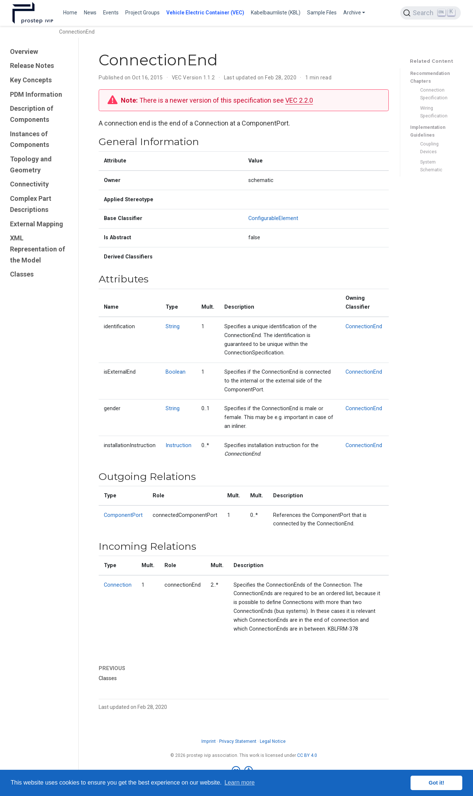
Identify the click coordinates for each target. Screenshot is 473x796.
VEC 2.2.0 (299, 100)
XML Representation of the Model (37, 249)
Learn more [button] (239, 782)
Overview (24, 51)
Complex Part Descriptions (30, 204)
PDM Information (36, 94)
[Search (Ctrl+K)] (430, 13)
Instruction (178, 445)
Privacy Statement (237, 741)
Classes (22, 274)
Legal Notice (273, 741)
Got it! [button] (436, 783)
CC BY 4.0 (307, 755)
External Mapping (36, 224)
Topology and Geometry (31, 164)
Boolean (176, 372)
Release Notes (32, 65)
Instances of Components (29, 139)
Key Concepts (31, 80)
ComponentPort (123, 515)
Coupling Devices (429, 147)
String (173, 326)
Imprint (208, 741)
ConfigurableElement (273, 218)
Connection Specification (434, 93)
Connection (118, 585)
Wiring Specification (434, 112)
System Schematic (431, 165)
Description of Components (31, 113)
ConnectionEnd (364, 326)
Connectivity (29, 184)
